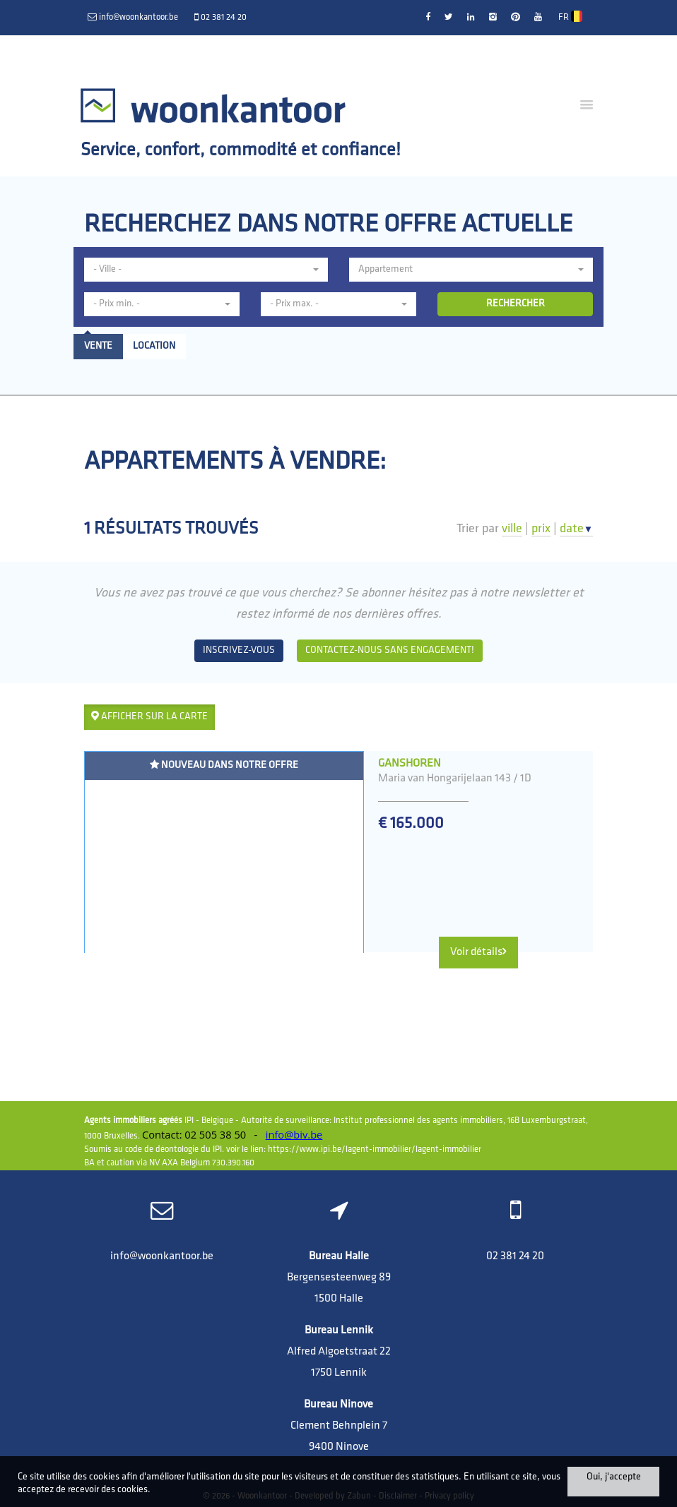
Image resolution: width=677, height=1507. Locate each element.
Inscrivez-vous (239, 650)
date (576, 529)
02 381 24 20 (515, 1256)
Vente (98, 346)
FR (570, 16)
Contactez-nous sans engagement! (389, 650)
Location (154, 346)
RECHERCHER (515, 304)
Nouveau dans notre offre (224, 765)
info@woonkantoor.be (161, 1256)
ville (512, 529)
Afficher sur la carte (149, 716)
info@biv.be (294, 1134)
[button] (206, 270)
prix (541, 529)
